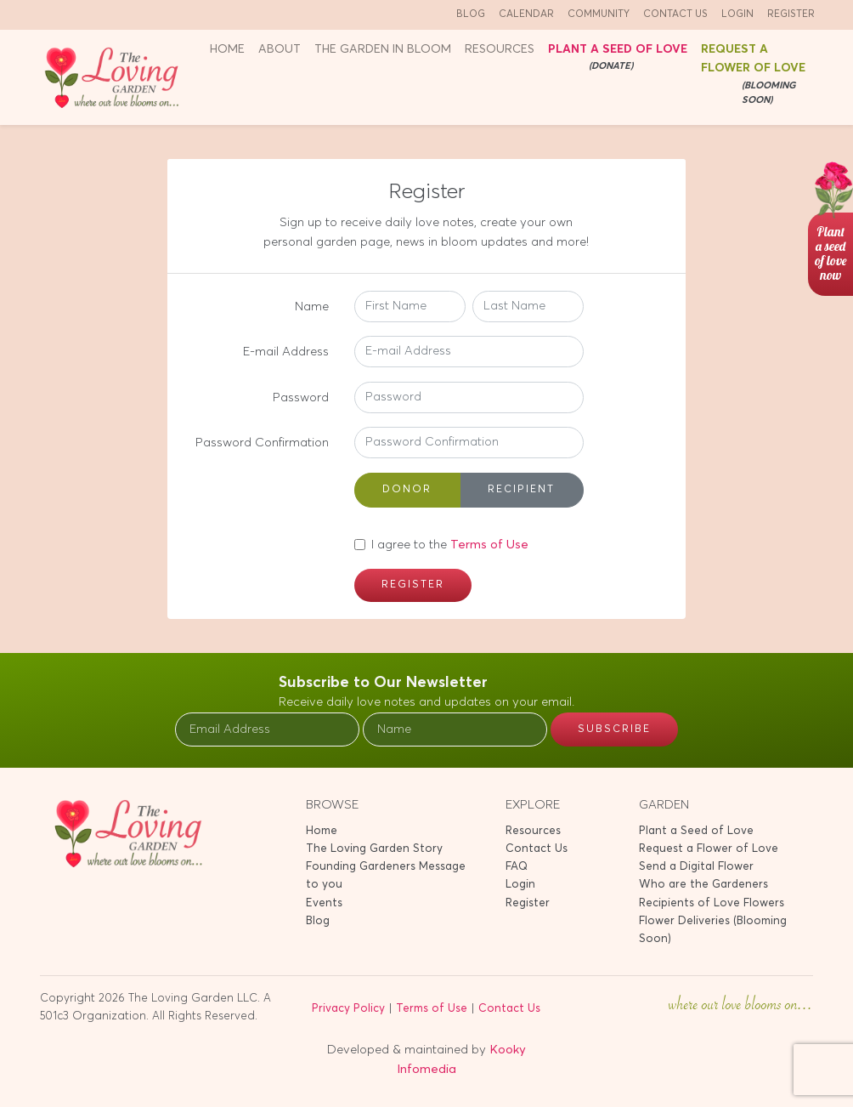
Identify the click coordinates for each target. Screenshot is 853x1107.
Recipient (521, 489)
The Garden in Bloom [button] (382, 49)
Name (312, 306)
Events (324, 903)
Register (791, 14)
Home (227, 49)
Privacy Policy (348, 1008)
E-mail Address (286, 351)
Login (737, 14)
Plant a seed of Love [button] (617, 58)
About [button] (279, 49)
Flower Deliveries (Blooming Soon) (713, 930)
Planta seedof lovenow (830, 253)
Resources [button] (499, 49)
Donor (407, 489)
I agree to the (449, 544)
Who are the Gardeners (703, 884)
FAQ (517, 866)
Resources (533, 831)
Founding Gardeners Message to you (386, 875)
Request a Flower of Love (758, 76)
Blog (470, 14)
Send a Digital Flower (696, 866)
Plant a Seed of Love (696, 831)
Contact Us (675, 14)
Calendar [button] (526, 14)
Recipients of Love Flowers (711, 903)
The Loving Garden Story (374, 848)
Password (301, 397)
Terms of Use (489, 544)
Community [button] (599, 14)
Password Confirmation (262, 442)
